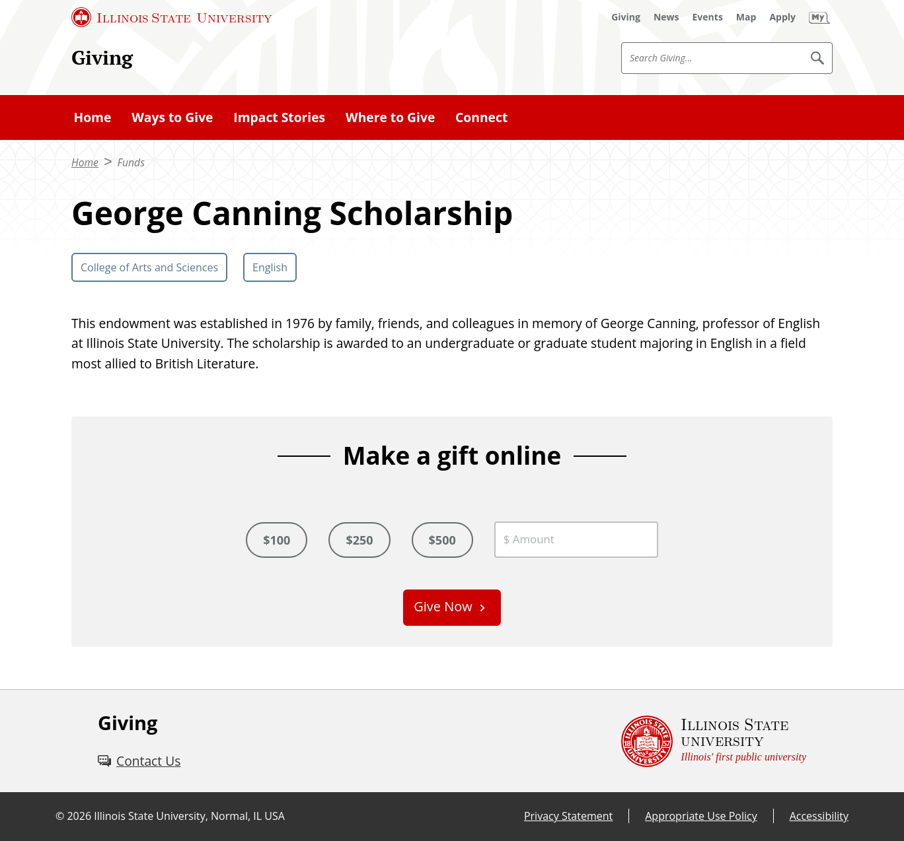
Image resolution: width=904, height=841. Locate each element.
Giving (102, 57)
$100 (276, 540)
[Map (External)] (746, 17)
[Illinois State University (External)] (171, 17)
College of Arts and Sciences (149, 267)
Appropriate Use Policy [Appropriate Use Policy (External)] (701, 816)
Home (92, 117)
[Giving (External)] (626, 17)
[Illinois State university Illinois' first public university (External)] (713, 741)
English (269, 267)
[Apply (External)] (782, 17)
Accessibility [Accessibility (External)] (819, 816)
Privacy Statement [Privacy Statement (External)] (568, 816)
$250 (359, 540)
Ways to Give (172, 117)
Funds (131, 162)
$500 (442, 540)
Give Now (443, 606)
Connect (481, 117)
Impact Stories (279, 117)
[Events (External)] (708, 17)
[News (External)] (666, 17)
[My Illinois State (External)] (819, 17)
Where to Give (390, 117)
